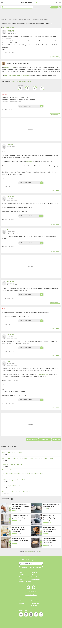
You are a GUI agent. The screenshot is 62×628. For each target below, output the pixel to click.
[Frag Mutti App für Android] (33, 587)
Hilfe (20, 601)
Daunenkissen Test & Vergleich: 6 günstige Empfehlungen (49, 518)
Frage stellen (54, 7)
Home (20, 572)
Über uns (34, 572)
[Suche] (56, 2)
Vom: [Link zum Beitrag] (3, 52)
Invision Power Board (29, 551)
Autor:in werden (24, 577)
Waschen (29, 161)
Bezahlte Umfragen (25, 581)
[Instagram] (31, 614)
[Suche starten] (2, 7)
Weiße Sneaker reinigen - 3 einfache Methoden (51, 505)
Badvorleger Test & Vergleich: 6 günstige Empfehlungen (18, 529)
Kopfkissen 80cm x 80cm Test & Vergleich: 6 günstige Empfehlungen (20, 506)
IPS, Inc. (40, 551)
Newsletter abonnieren (31, 567)
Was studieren (35, 579)
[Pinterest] (26, 614)
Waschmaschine (43, 374)
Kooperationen (35, 577)
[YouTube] (21, 614)
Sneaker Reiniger (9, 67)
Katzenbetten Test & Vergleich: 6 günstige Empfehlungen (49, 540)
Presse (33, 574)
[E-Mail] (20, 88)
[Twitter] (35, 88)
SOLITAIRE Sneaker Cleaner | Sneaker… (16, 75)
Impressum (34, 605)
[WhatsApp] (42, 88)
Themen (21, 574)
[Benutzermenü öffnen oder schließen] (60, 2)
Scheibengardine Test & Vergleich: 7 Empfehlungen (20, 539)
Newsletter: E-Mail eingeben (27, 560)
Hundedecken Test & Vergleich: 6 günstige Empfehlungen (49, 529)
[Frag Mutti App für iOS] (28, 587)
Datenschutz (35, 601)
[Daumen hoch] (41, 106)
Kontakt (21, 603)
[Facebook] (27, 88)
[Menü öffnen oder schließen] (2, 2)
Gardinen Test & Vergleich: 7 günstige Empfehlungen (20, 517)
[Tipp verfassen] (59, 7)
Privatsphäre (35, 603)
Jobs (20, 579)
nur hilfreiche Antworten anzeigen (21, 81)
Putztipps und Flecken (8, 27)
